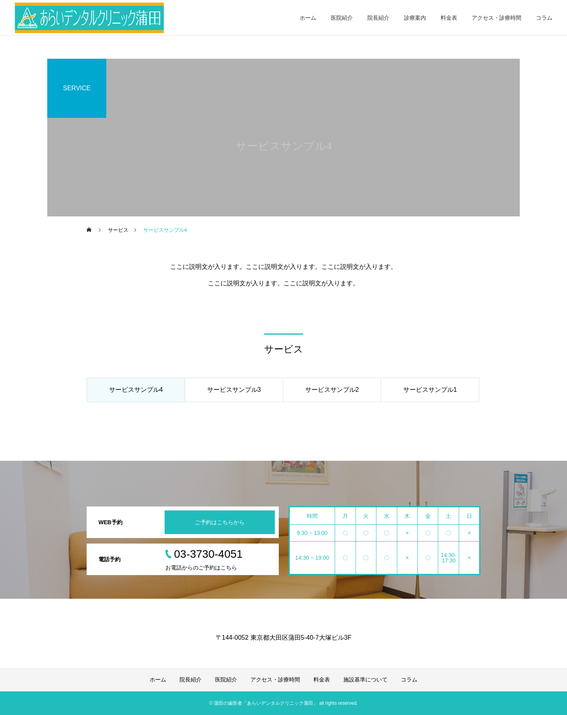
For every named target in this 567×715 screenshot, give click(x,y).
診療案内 (415, 18)
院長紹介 (378, 18)
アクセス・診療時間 (496, 18)
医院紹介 (342, 18)
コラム (544, 18)
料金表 (449, 18)
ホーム (308, 18)
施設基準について (365, 679)
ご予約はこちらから (220, 522)
